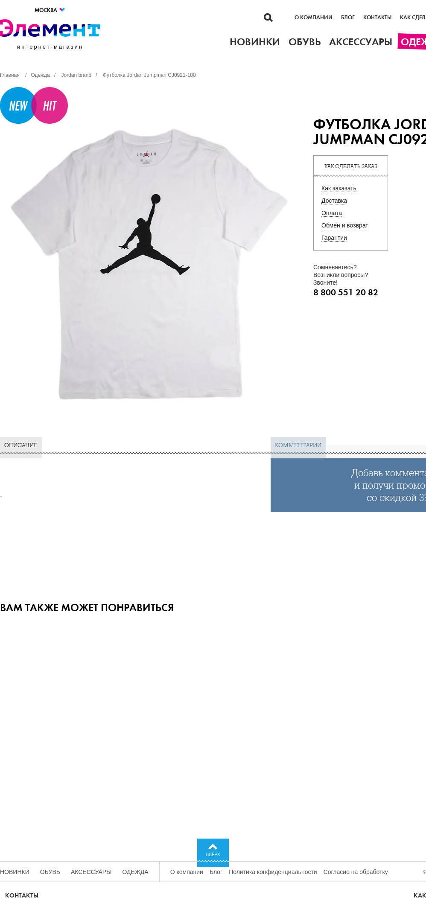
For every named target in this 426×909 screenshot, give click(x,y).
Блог (348, 17)
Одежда (136, 872)
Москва (50, 10)
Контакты (377, 17)
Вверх (213, 854)
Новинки (14, 872)
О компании (314, 17)
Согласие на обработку (356, 872)
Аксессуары (91, 872)
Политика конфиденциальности (273, 872)
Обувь (50, 872)
